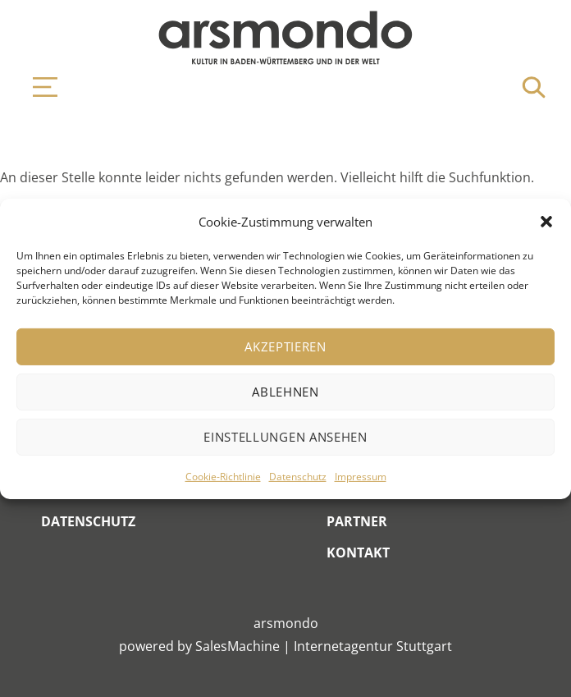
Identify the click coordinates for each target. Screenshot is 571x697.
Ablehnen (285, 391)
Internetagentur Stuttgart (373, 646)
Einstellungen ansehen (285, 437)
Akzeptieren (285, 346)
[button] (546, 221)
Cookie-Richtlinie (223, 477)
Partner (357, 521)
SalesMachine (237, 646)
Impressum (360, 477)
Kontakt (358, 552)
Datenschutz (298, 477)
